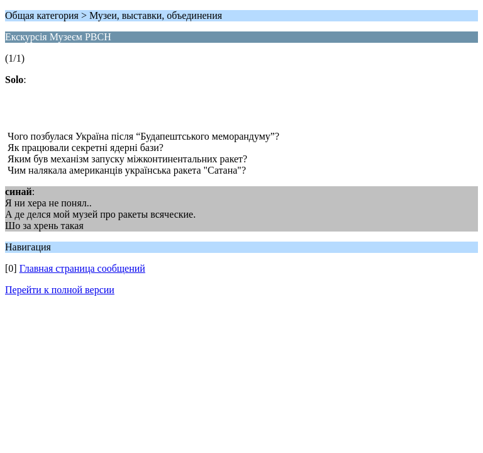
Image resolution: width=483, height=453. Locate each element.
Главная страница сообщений (82, 268)
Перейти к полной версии (59, 289)
